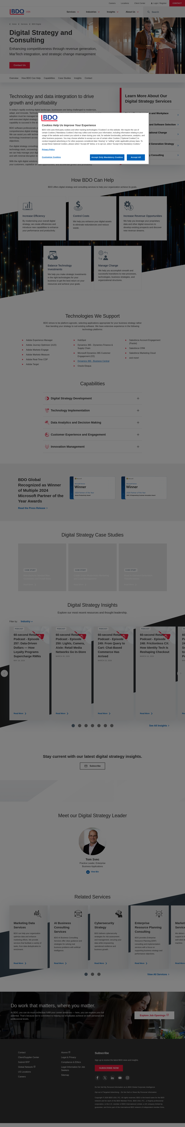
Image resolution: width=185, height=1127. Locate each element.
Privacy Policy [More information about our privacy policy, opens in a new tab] (48, 149)
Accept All (136, 157)
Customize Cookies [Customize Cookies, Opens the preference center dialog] (51, 157)
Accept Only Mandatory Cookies (107, 157)
